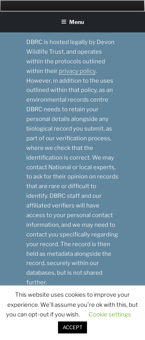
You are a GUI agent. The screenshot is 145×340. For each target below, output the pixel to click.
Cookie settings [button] (110, 314)
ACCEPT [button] (72, 327)
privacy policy (77, 71)
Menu (72, 22)
